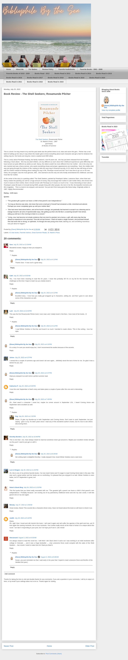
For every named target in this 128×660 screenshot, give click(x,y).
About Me (20, 69)
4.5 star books (14, 232)
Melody (12, 505)
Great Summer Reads (39, 232)
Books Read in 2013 (62, 73)
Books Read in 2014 (83, 73)
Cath (11, 276)
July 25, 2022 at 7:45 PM (43, 399)
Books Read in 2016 (14, 78)
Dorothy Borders (15, 437)
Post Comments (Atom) (54, 654)
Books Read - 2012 (42, 73)
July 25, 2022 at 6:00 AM (22, 276)
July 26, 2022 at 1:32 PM (27, 416)
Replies (14, 255)
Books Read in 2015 (104, 73)
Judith (11, 518)
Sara (11, 244)
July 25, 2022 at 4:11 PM (49, 326)
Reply (11, 251)
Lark (11, 311)
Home (8, 69)
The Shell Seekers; (42, 139)
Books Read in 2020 (97, 78)
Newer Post (8, 646)
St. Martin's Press (54, 232)
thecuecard (13, 538)
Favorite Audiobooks (66, 69)
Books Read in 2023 (56, 82)
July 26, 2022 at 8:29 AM (49, 454)
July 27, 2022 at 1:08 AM (24, 505)
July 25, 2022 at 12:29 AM (22, 244)
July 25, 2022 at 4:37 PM (43, 373)
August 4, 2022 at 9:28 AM (50, 557)
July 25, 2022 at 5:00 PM (27, 386)
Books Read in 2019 (76, 78)
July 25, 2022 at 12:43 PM (23, 311)
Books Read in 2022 (35, 82)
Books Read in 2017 (35, 78)
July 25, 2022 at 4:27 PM (23, 357)
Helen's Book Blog (16, 487)
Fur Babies (33, 69)
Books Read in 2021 (14, 82)
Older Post (89, 646)
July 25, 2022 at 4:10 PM (43, 344)
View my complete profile (111, 110)
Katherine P (13, 386)
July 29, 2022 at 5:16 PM (23, 518)
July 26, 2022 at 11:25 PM (29, 470)
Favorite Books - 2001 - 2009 (91, 69)
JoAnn (11, 357)
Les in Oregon (14, 470)
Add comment (10, 574)
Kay (16, 416)
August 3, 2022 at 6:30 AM (27, 538)
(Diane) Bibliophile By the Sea (26, 259)
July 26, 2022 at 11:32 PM (32, 487)
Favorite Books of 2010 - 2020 (18, 73)
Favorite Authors (25, 232)
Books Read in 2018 (56, 78)
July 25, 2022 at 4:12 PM (49, 293)
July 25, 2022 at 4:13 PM (49, 259)
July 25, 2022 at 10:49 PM (31, 437)
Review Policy (47, 69)
